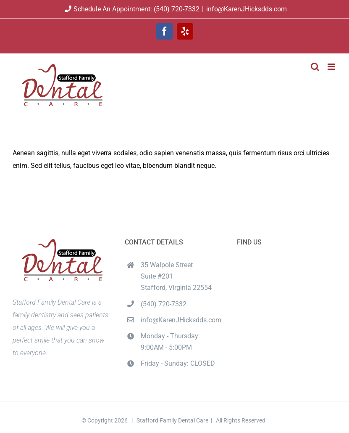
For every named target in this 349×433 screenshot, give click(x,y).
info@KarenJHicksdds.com (246, 9)
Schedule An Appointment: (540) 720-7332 (131, 9)
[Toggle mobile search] (315, 66)
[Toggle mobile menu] (332, 66)
